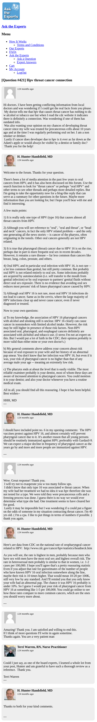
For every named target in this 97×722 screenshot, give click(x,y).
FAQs (12, 52)
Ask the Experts (14, 26)
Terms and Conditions (30, 45)
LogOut (22, 72)
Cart (12, 65)
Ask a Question (26, 58)
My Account (17, 69)
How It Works (18, 41)
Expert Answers (26, 62)
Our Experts (16, 48)
